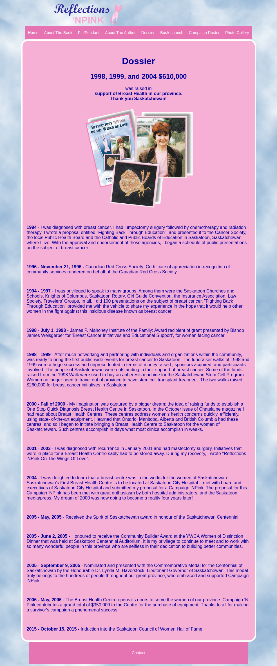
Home (33, 32)
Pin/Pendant (88, 32)
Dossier (148, 32)
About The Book (58, 32)
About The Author (120, 32)
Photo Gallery (237, 32)
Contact (138, 653)
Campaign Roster (204, 32)
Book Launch (171, 32)
